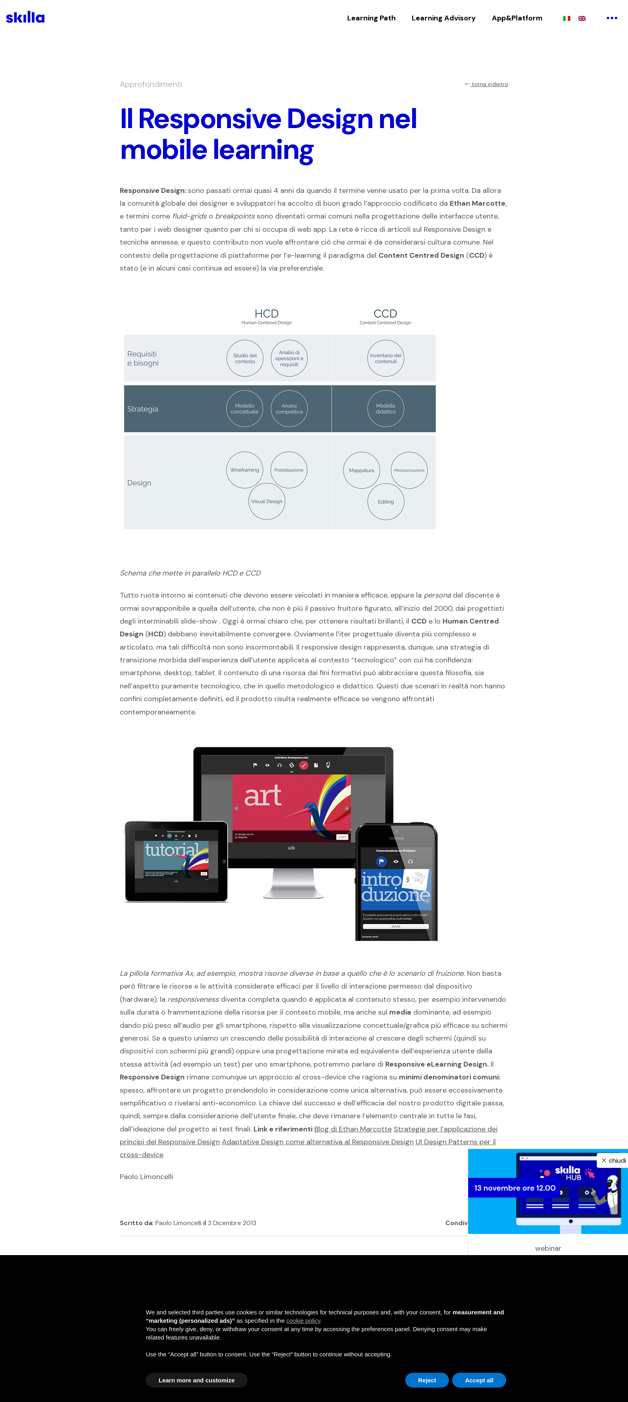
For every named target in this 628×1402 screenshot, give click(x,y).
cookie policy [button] (303, 1320)
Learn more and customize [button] (197, 1380)
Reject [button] (427, 1380)
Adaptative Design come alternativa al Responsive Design (318, 1142)
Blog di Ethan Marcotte (353, 1129)
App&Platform (517, 18)
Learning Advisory (444, 18)
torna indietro (486, 84)
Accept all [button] (479, 1380)
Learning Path (371, 18)
